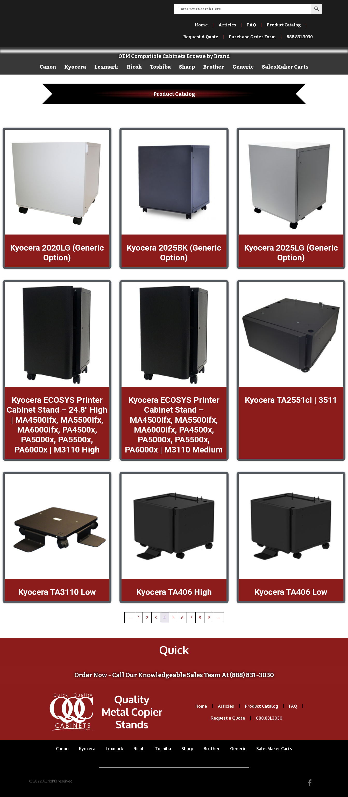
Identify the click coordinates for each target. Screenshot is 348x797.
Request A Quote (200, 36)
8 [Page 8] (200, 617)
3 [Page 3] (156, 617)
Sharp (187, 67)
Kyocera (75, 67)
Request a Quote (228, 718)
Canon (48, 67)
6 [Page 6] (182, 617)
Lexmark (106, 67)
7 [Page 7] (191, 617)
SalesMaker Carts (285, 67)
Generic (243, 67)
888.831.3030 (300, 36)
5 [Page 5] (173, 617)
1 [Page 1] (138, 617)
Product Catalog (284, 25)
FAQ (251, 25)
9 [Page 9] (209, 617)
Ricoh (134, 67)
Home (201, 25)
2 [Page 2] (147, 617)
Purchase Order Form (252, 36)
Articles (227, 25)
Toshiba (160, 67)
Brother (213, 67)
